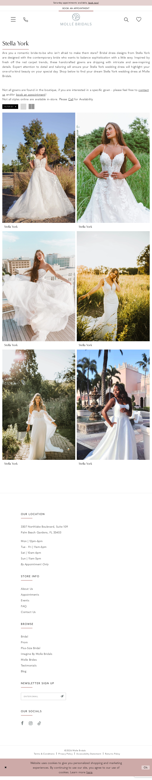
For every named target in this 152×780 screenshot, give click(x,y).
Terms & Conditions (44, 757)
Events (25, 603)
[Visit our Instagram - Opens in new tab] (31, 727)
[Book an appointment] (76, 9)
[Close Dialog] (5, 771)
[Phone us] (27, 21)
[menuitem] (14, 21)
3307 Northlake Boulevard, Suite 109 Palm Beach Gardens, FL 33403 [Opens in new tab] (44, 532)
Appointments (30, 597)
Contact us (28, 615)
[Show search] (124, 21)
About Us (27, 592)
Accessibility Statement (88, 757)
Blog (23, 674)
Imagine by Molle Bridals (36, 657)
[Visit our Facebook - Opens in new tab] (22, 727)
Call (70, 101)
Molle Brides (29, 663)
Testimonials (29, 668)
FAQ (24, 609)
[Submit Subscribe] (66, 700)
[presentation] (38, 170)
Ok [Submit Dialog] (145, 771)
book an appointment (30, 97)
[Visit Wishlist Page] (138, 21)
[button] (14, 21)
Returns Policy (112, 757)
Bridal (24, 639)
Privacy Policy (65, 757)
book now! (96, 3)
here (89, 776)
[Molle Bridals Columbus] (76, 21)
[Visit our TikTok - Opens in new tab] (39, 727)
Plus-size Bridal (30, 651)
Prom (24, 645)
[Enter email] (46, 700)
